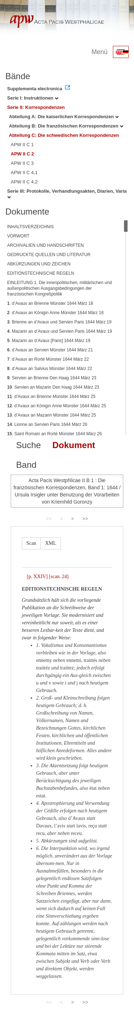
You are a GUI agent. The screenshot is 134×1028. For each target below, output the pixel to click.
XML (50, 543)
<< (48, 519)
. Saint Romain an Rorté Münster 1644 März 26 (54, 433)
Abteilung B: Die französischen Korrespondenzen (66, 126)
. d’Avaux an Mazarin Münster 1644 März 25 (51, 415)
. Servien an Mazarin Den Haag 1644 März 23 (53, 387)
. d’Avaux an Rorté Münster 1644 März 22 (48, 359)
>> (85, 519)
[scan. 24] (59, 576)
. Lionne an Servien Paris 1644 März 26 (47, 424)
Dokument (73, 445)
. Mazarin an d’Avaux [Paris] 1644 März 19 (48, 340)
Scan (31, 543)
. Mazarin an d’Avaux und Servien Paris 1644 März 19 (59, 331)
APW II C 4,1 (24, 172)
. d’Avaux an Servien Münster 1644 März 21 (50, 349)
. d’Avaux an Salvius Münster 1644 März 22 (49, 368)
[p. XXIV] (37, 576)
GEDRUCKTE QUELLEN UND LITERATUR (48, 254)
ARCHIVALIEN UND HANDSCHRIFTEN (45, 245)
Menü (99, 52)
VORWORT (18, 236)
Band (26, 465)
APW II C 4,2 (24, 181)
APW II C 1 (22, 144)
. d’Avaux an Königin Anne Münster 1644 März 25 (56, 405)
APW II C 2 (22, 154)
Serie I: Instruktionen (32, 98)
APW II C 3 (22, 163)
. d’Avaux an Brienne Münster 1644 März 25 (51, 396)
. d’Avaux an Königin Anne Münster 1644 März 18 (55, 312)
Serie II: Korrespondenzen (36, 107)
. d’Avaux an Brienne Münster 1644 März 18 (50, 303)
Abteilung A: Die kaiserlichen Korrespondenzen (64, 116)
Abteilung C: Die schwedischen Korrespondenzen (64, 135)
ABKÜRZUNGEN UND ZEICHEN (38, 263)
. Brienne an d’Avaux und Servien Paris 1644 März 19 (59, 322)
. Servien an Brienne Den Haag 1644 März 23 (51, 377)
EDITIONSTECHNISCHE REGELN (40, 273)
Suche (28, 445)
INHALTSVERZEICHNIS (30, 226)
